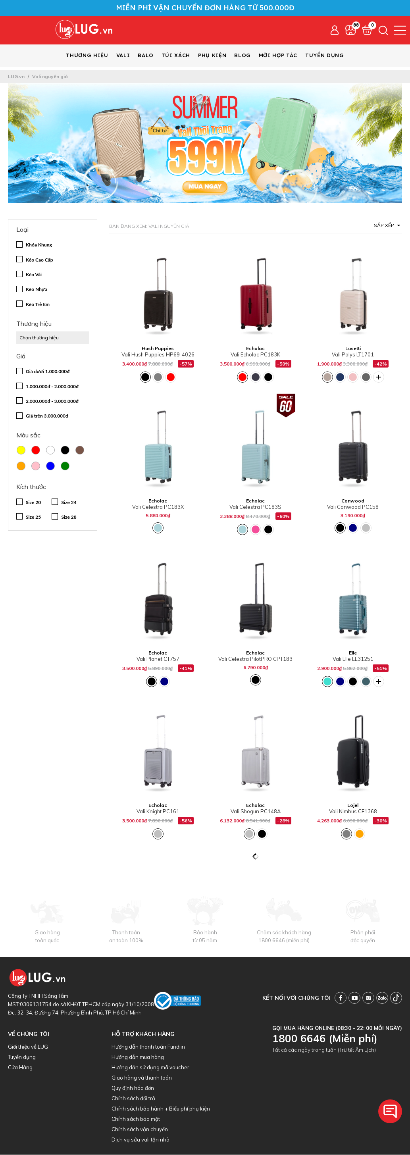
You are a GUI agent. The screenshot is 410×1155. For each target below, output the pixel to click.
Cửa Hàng (20, 1068)
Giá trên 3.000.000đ (47, 416)
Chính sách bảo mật (136, 1119)
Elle (353, 653)
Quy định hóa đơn (133, 1088)
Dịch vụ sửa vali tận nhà (140, 1140)
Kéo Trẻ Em (38, 305)
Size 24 (68, 503)
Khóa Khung (39, 245)
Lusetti (353, 349)
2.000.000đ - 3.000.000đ (52, 401)
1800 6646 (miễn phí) (284, 940)
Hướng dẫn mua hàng (138, 1057)
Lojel (352, 805)
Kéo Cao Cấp (39, 260)
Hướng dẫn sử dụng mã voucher (150, 1068)
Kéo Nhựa (36, 290)
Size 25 (33, 517)
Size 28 (68, 517)
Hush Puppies (158, 349)
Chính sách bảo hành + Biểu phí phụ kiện (161, 1109)
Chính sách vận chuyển (140, 1129)
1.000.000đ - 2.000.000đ (52, 387)
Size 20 (33, 503)
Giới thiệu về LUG (28, 1047)
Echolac (255, 349)
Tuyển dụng (22, 1057)
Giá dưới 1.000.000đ (47, 372)
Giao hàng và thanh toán (142, 1078)
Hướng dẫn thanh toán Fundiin (148, 1047)
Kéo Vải (34, 275)
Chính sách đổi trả (133, 1098)
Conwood (352, 501)
